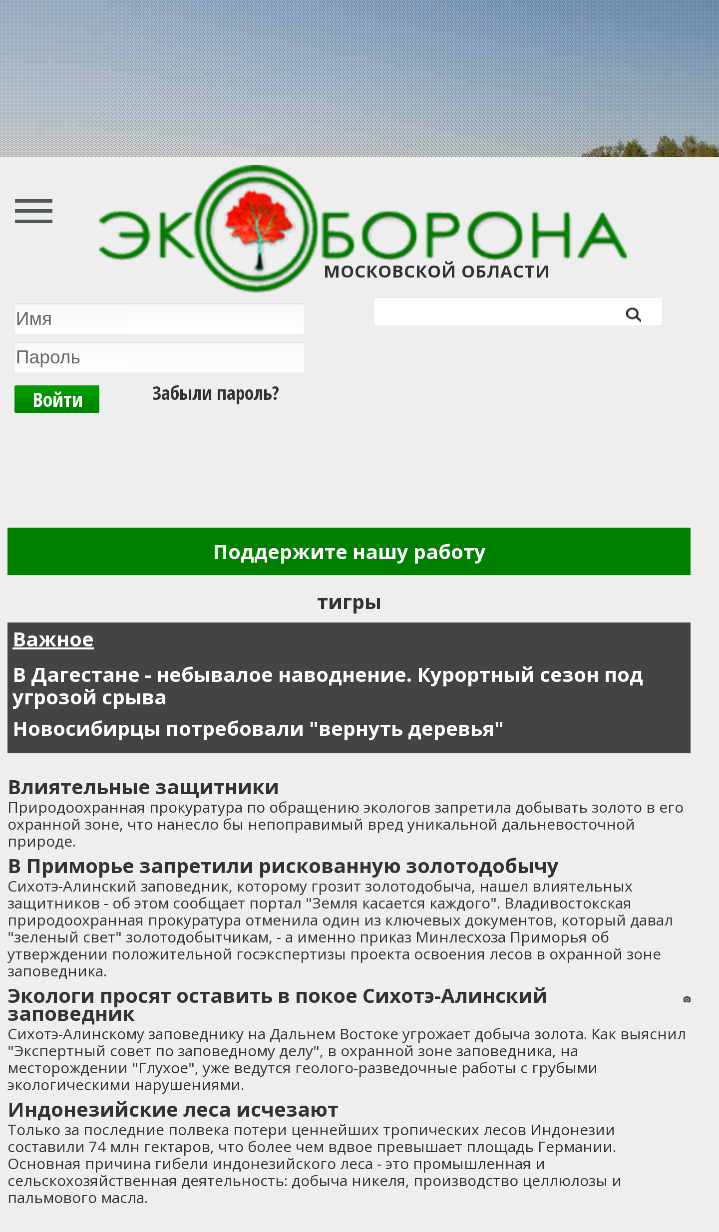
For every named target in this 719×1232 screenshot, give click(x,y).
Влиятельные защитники (143, 786)
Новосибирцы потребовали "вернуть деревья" (258, 728)
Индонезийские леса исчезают (173, 1109)
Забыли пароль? (215, 389)
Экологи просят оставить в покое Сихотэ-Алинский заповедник (277, 1004)
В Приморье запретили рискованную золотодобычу (283, 865)
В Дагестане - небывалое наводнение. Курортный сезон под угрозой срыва (327, 685)
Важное (53, 638)
